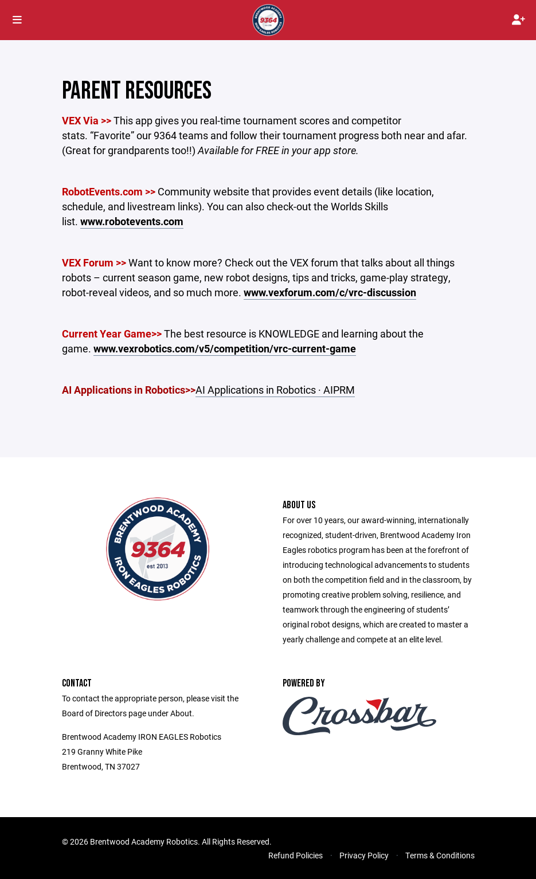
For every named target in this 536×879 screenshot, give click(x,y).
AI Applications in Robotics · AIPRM (275, 390)
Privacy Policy (364, 855)
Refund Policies (295, 855)
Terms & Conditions (440, 855)
